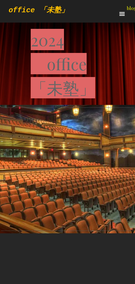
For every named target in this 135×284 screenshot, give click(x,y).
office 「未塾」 (39, 10)
